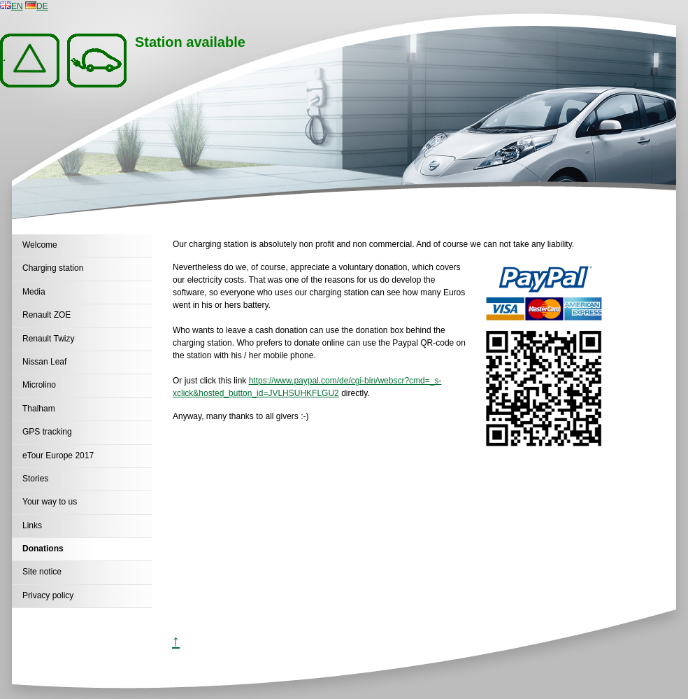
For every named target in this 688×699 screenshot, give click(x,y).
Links (32, 525)
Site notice (42, 572)
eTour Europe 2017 (58, 455)
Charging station (52, 268)
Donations (43, 548)
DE (36, 6)
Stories (35, 478)
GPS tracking (47, 432)
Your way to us (49, 502)
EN (11, 6)
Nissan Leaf (44, 362)
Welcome (39, 245)
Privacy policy (47, 595)
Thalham (38, 409)
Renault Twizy (48, 339)
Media (33, 292)
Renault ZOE (46, 315)
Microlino (39, 385)
